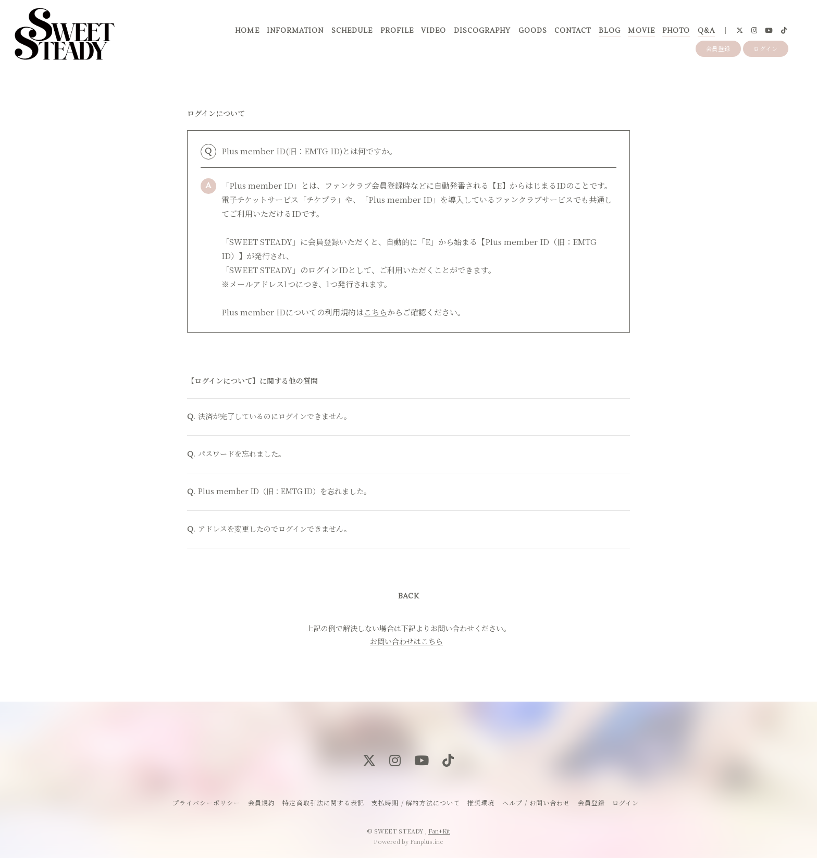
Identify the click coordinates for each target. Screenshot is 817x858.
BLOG (610, 31)
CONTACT (572, 31)
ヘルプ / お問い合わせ (536, 802)
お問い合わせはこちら (406, 643)
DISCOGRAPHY (482, 31)
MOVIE (641, 31)
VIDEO (433, 31)
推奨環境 (480, 802)
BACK (408, 598)
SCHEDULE (352, 31)
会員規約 (261, 802)
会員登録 (718, 48)
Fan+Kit (439, 831)
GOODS (532, 31)
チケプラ (321, 199)
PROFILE (397, 31)
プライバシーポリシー (206, 802)
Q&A (706, 31)
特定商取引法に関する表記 (323, 802)
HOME (247, 31)
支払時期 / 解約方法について (416, 802)
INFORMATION (295, 31)
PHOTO (676, 31)
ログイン (765, 48)
